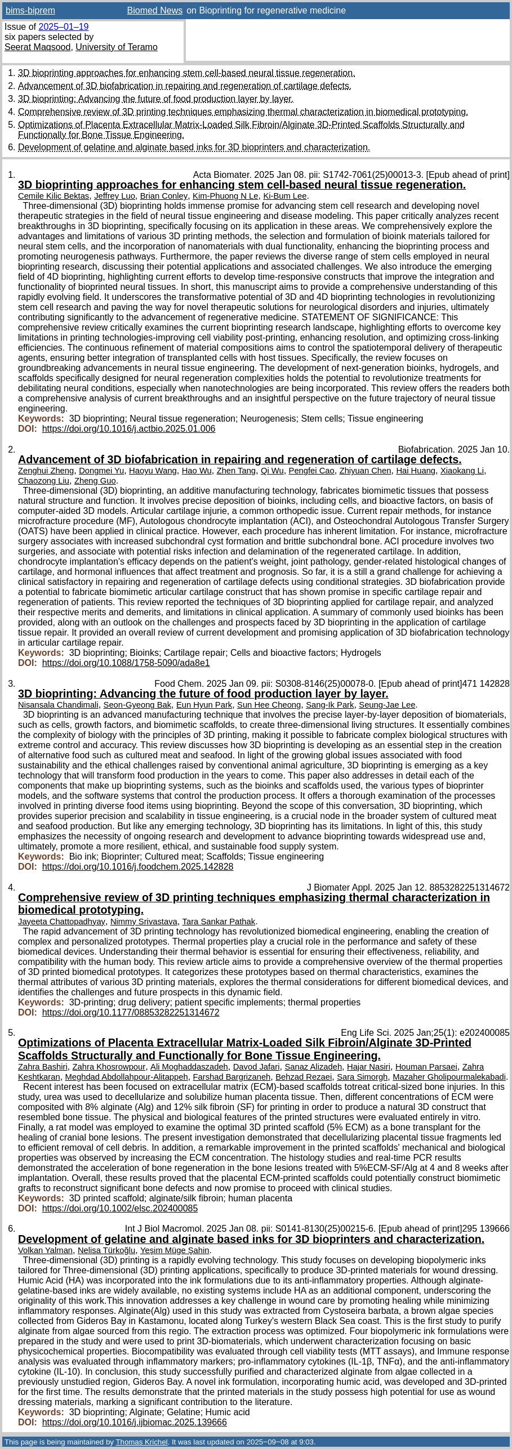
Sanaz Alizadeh (313, 1066)
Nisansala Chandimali (58, 704)
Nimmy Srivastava (143, 921)
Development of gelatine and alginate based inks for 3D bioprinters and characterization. (194, 147)
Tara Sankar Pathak (219, 921)
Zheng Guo (95, 480)
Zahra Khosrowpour (109, 1066)
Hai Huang (415, 470)
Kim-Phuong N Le (225, 195)
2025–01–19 (63, 27)
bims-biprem (30, 10)
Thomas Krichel (141, 1442)
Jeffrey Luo (114, 195)
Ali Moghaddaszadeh (189, 1066)
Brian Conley (164, 195)
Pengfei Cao (312, 470)
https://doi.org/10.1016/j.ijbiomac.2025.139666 (134, 1422)
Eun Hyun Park (204, 704)
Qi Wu (272, 470)
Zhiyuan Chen (365, 470)
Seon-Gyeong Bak (138, 704)
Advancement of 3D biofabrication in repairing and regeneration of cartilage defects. (184, 86)
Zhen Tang (236, 470)
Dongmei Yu (101, 470)
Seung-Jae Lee (387, 704)
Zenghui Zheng (46, 470)
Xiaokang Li (462, 470)
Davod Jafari (256, 1066)
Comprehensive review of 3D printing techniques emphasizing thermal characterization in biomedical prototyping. (243, 112)
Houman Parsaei (426, 1066)
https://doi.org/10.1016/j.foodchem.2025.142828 (138, 866)
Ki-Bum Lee (284, 195)
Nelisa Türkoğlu (106, 1250)
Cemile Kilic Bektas (53, 195)
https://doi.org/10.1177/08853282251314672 (131, 1012)
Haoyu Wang (153, 470)
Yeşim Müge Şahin (174, 1250)
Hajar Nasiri (368, 1066)
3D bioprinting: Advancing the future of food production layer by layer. (155, 99)
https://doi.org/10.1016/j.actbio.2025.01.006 (129, 428)
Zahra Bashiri (43, 1066)
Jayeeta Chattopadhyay (61, 921)
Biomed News (155, 10)
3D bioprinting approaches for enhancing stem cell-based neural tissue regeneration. (186, 73)
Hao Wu (197, 470)
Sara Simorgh (362, 1076)
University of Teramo (116, 47)
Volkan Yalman (45, 1250)
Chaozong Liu (43, 480)
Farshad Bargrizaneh (232, 1076)
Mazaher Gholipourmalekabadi (449, 1076)
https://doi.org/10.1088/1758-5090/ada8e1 (126, 663)
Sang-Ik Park (330, 704)
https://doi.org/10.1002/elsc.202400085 (120, 1208)
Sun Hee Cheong (269, 704)
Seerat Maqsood (37, 47)
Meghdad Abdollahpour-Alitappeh (126, 1076)
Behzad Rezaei (303, 1076)
